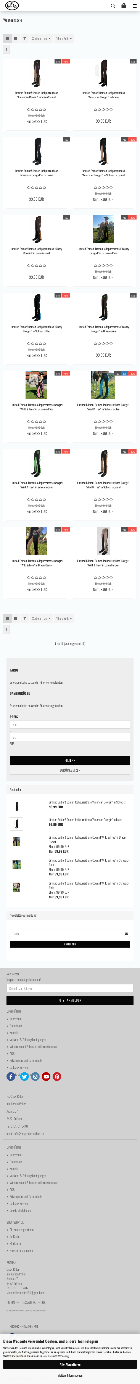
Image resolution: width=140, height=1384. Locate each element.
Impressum (16, 1018)
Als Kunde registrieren (22, 1229)
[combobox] (41, 38)
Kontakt (14, 1032)
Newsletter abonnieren (22, 1250)
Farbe (14, 670)
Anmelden (70, 944)
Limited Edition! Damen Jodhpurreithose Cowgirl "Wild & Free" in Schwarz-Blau (103, 407)
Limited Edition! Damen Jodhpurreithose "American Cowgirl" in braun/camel (36, 95)
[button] (7, 38)
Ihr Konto (14, 1236)
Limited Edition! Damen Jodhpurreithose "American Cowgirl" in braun (103, 95)
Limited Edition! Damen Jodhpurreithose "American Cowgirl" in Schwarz (36, 173)
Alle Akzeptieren (70, 1364)
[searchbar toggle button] (113, 5)
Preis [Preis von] (14, 716)
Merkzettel (15, 1243)
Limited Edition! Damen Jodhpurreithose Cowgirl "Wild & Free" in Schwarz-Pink (37, 407)
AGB (12, 1053)
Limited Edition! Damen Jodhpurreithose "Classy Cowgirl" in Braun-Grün (103, 329)
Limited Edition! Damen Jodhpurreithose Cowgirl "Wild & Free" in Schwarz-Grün (37, 485)
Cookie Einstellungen (21, 1074)
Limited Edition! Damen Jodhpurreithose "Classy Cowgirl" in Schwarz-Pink (103, 251)
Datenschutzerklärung (58, 1356)
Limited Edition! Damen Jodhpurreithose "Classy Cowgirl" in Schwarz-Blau (36, 329)
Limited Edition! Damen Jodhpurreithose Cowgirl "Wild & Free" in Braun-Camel (37, 563)
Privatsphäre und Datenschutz (26, 1060)
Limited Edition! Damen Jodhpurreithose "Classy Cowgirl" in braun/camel (36, 251)
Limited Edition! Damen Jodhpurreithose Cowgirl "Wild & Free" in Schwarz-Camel (103, 485)
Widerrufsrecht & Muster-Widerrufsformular (34, 1046)
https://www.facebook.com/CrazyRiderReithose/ (26, 1310)
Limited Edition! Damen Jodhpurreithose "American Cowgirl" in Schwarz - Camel (103, 173)
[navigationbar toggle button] (134, 5)
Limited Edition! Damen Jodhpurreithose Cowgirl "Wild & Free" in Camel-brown (103, 563)
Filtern (70, 760)
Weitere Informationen (70, 1375)
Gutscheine (16, 1025)
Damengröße (20, 693)
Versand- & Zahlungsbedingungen (28, 1039)
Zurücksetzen (70, 770)
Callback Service (19, 1067)
